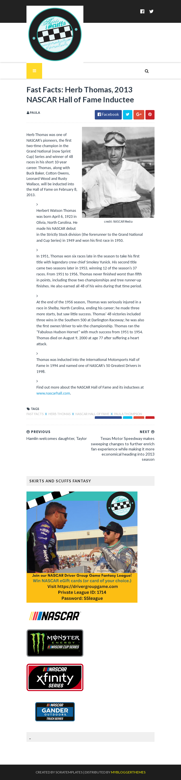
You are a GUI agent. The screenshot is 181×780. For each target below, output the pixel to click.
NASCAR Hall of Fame (92, 414)
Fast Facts (35, 414)
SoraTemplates (69, 772)
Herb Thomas (59, 414)
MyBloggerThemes (128, 772)
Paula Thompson (128, 414)
